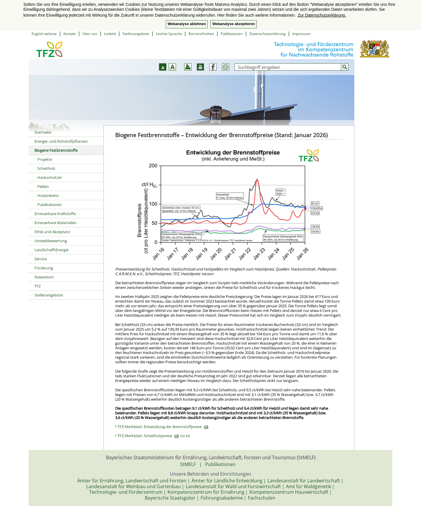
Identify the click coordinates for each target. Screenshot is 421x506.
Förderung (43, 268)
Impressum (301, 33)
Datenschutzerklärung (267, 33)
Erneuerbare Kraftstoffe (55, 213)
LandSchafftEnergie (51, 249)
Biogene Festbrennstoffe (55, 150)
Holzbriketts (48, 195)
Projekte (44, 159)
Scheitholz (46, 168)
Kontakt (69, 33)
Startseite (42, 132)
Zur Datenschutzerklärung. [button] (322, 15)
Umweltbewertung (50, 240)
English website (44, 33)
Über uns (89, 33)
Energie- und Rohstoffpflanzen (61, 141)
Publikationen (232, 33)
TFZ (37, 286)
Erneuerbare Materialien (55, 222)
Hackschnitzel (49, 177)
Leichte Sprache (169, 33)
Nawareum (44, 277)
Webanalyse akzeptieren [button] (233, 24)
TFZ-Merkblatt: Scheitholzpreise (154, 435)
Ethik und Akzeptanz (52, 231)
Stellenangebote (135, 33)
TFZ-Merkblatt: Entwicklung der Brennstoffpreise (163, 426)
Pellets (43, 186)
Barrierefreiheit (201, 33)
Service (40, 258)
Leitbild (110, 33)
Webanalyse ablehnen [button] (187, 24)
